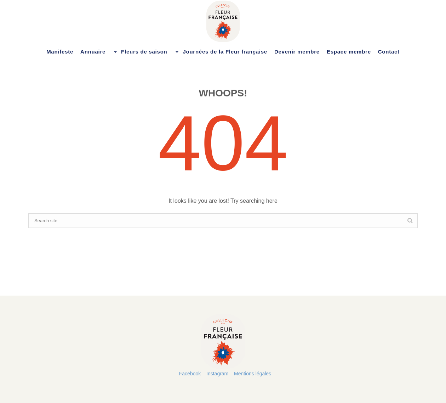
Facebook (190, 373)
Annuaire (92, 52)
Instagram (217, 373)
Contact (389, 52)
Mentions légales (252, 373)
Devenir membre (297, 52)
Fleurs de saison (140, 52)
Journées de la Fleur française (220, 52)
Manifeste (59, 52)
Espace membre (349, 52)
